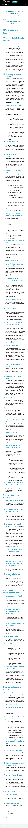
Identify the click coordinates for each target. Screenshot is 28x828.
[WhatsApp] (5, 4)
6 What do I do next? (14, 23)
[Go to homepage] (4, 1)
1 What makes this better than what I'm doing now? (14, 11)
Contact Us (9, 1)
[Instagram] (3, 4)
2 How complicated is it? (14, 13)
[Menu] (25, 1)
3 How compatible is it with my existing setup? (14, 15)
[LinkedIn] (8, 4)
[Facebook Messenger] (6, 4)
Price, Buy (15, 1)
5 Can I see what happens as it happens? (14, 21)
